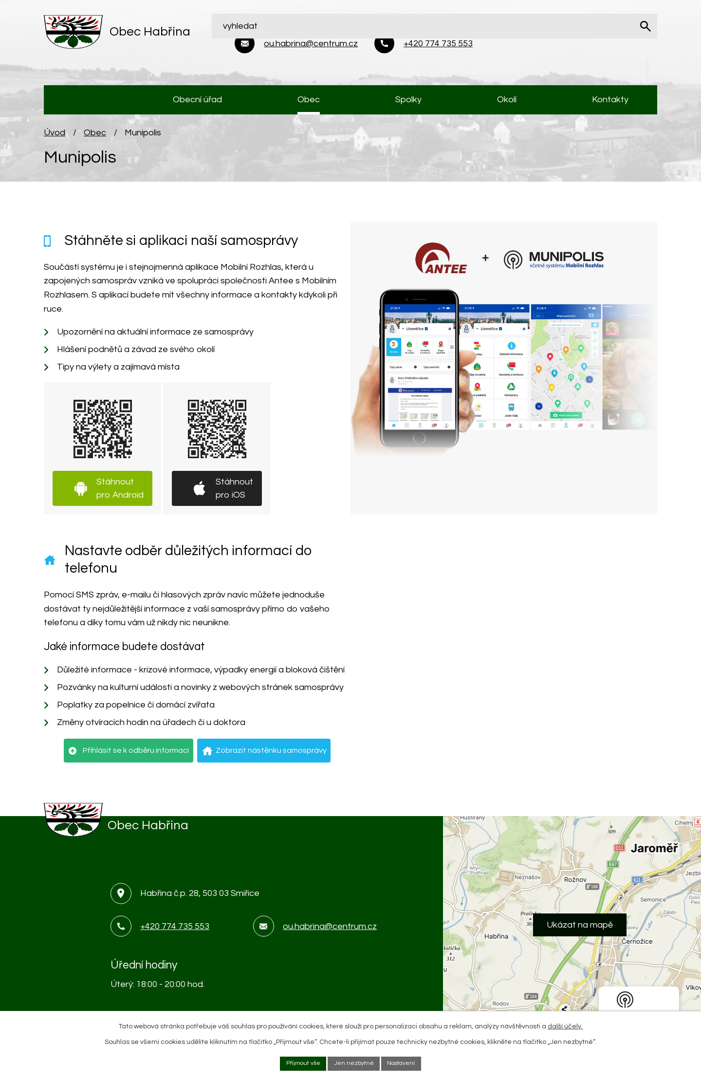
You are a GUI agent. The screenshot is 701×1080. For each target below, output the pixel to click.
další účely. (565, 1024)
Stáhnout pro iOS (234, 492)
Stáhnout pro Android (120, 492)
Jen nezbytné (353, 1062)
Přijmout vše (297, 1062)
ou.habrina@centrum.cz (330, 930)
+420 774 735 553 (174, 930)
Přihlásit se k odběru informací (135, 754)
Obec (95, 136)
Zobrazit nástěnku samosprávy (271, 754)
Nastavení (406, 1062)
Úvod (54, 136)
